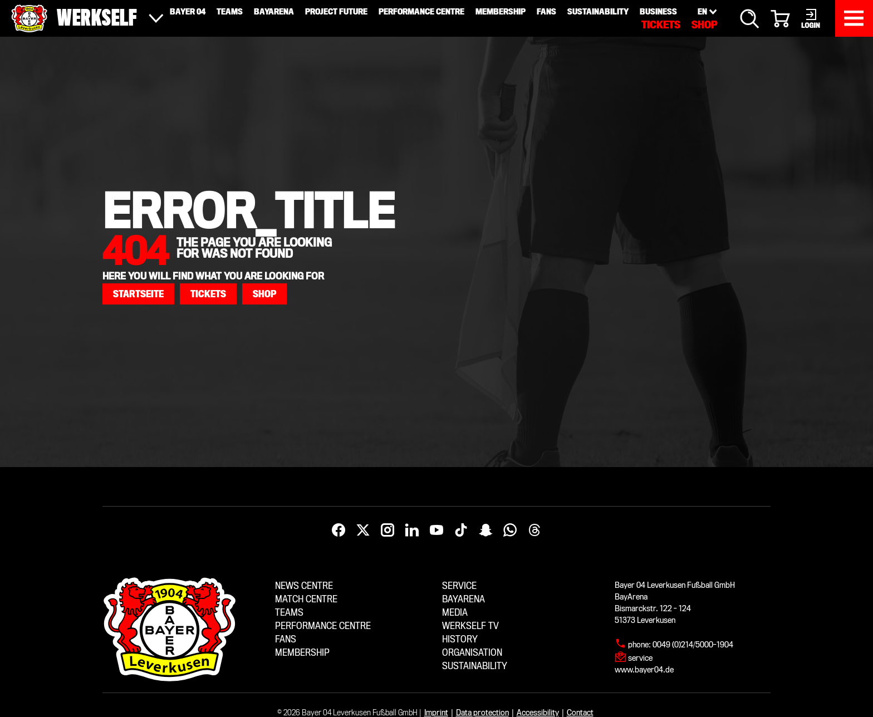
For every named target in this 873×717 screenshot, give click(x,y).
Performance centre (323, 626)
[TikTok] (461, 530)
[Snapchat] (485, 530)
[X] (363, 530)
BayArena (463, 599)
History (460, 639)
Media (455, 612)
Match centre (306, 599)
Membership (302, 652)
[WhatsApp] (510, 530)
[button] (138, 294)
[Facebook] (338, 530)
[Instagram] (387, 530)
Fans (285, 639)
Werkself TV (470, 626)
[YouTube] (436, 530)
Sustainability (474, 666)
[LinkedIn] (412, 530)
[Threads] (534, 530)
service (640, 658)
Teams (289, 612)
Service (459, 586)
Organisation (472, 652)
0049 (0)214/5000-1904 (693, 644)
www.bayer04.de (644, 669)
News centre (304, 586)
